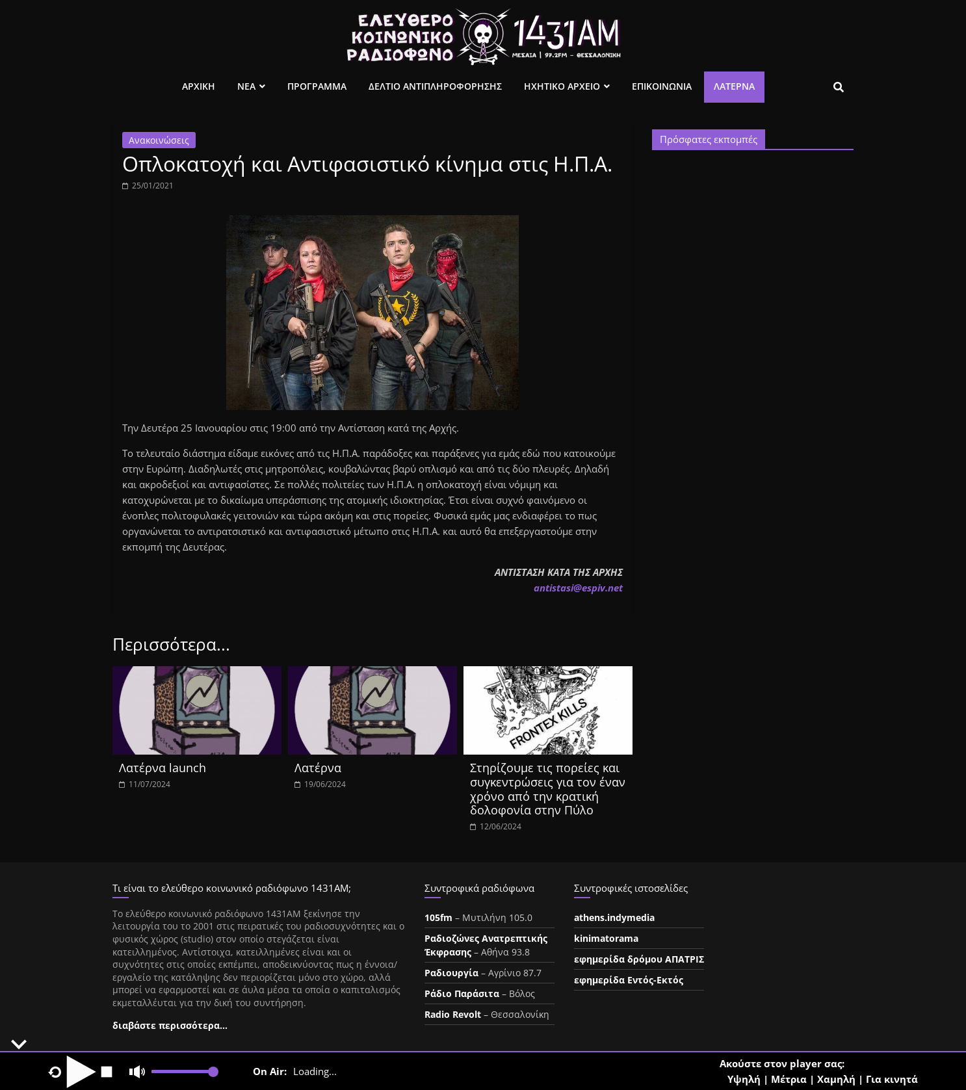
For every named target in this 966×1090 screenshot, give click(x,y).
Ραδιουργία (451, 973)
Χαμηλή (836, 1078)
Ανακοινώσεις (159, 140)
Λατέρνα (734, 86)
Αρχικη (198, 86)
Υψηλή (744, 1078)
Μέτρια (789, 1078)
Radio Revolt (452, 1014)
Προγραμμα (316, 86)
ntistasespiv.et (578, 587)
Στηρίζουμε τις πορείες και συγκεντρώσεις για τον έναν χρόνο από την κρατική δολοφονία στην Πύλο (547, 789)
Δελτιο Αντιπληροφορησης (435, 86)
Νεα (246, 86)
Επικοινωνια (662, 86)
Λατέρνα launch (162, 767)
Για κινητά (892, 1078)
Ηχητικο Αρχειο (562, 86)
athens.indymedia (614, 917)
